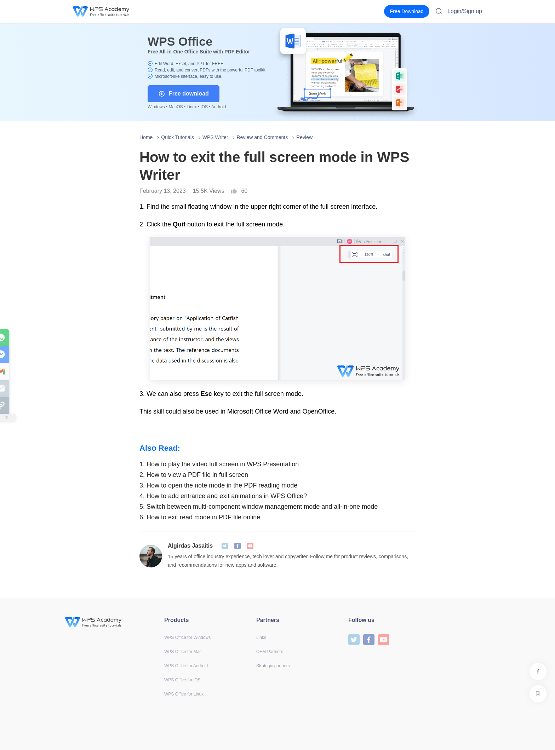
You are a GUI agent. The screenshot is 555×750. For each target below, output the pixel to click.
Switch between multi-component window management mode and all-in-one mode (258, 506)
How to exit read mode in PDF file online (199, 517)
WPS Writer (215, 137)
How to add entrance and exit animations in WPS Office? (223, 496)
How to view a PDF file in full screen (193, 474)
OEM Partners (269, 651)
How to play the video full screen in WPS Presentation (219, 464)
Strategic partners (273, 665)
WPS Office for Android (186, 665)
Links (261, 637)
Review (304, 137)
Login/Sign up (464, 11)
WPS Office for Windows (187, 637)
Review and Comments (262, 137)
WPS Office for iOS (182, 679)
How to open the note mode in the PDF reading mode (218, 485)
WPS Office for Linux (184, 694)
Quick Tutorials (177, 137)
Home (146, 137)
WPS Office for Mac (182, 651)
